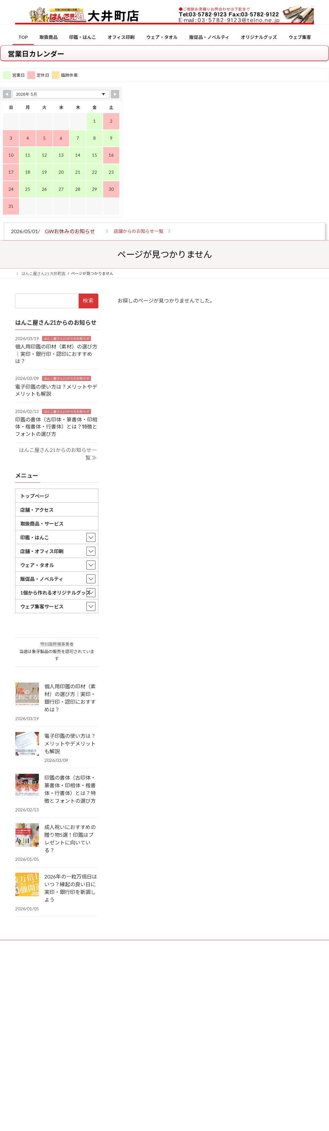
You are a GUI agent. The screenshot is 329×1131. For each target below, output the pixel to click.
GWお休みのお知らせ (70, 231)
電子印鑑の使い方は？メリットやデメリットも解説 (70, 743)
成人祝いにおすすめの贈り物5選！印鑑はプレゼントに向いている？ (70, 838)
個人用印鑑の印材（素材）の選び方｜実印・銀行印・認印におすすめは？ (56, 354)
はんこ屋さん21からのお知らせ (66, 338)
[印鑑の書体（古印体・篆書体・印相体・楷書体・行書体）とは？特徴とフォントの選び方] (27, 786)
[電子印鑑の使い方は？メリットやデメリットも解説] (27, 744)
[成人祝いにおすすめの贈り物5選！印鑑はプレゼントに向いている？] (27, 835)
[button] (138, 231)
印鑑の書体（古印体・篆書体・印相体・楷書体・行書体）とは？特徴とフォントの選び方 (56, 426)
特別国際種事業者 (57, 644)
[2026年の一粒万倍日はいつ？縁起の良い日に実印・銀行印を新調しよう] (27, 884)
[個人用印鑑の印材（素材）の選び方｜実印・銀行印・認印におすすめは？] (27, 694)
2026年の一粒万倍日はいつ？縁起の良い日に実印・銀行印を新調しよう (70, 888)
